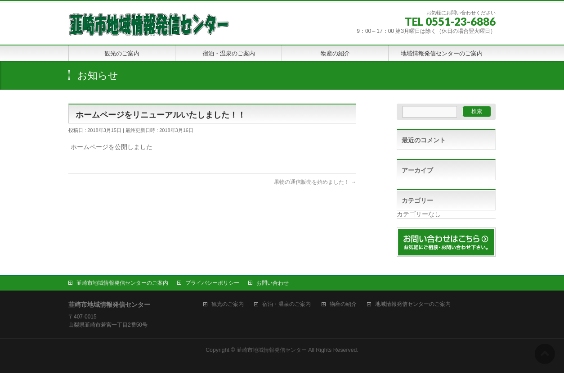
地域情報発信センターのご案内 (413, 304)
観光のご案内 (227, 304)
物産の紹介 (343, 304)
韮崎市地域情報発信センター (272, 350)
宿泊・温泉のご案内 (286, 304)
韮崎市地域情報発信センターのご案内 (122, 283)
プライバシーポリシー (212, 283)
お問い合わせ (272, 283)
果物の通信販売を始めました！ (315, 182)
